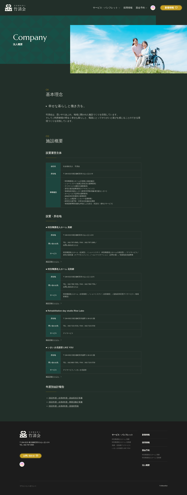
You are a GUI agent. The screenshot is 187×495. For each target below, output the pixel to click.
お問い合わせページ (70, 246)
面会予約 (140, 7)
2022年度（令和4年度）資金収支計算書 (66, 399)
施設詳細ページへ (52, 262)
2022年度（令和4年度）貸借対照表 (64, 407)
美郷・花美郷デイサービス (121, 445)
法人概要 (146, 465)
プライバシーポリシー (28, 486)
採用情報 (127, 7)
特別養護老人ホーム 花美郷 (121, 442)
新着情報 (146, 435)
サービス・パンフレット (105, 7)
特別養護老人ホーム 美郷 (120, 439)
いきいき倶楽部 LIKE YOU (121, 448)
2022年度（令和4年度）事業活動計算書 (66, 403)
